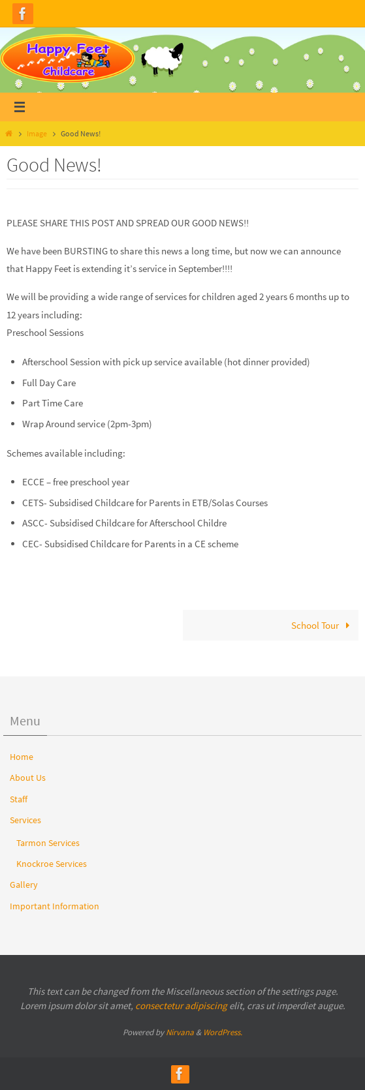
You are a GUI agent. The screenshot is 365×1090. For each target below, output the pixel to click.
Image (37, 133)
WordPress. (222, 1032)
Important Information (54, 906)
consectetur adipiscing (181, 1005)
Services (25, 820)
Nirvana (180, 1032)
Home (21, 757)
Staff (18, 799)
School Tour (323, 625)
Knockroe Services (51, 864)
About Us (28, 777)
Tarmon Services (48, 843)
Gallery (24, 884)
